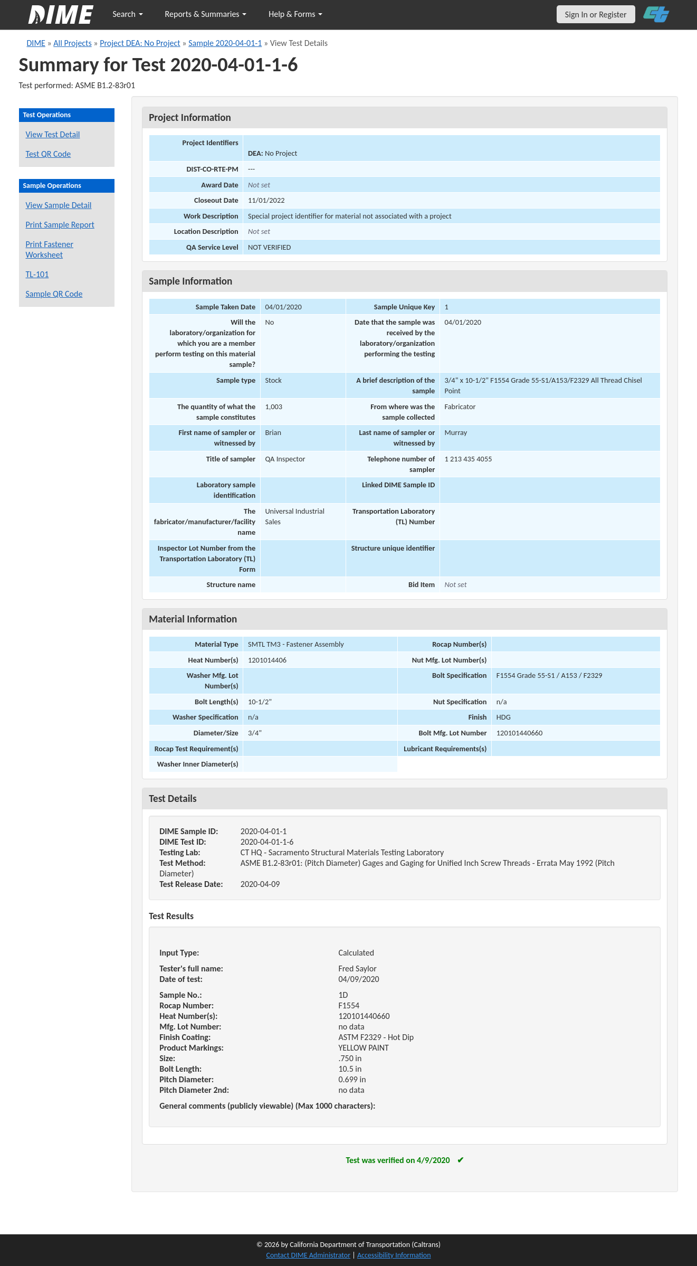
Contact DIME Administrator (308, 1255)
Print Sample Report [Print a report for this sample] (60, 225)
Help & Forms (295, 14)
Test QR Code (48, 154)
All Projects (72, 43)
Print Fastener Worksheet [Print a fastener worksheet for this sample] (50, 249)
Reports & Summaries (206, 14)
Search (128, 14)
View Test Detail (53, 134)
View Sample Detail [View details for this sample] (59, 205)
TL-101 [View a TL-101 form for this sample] (37, 274)
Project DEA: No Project (140, 43)
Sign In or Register (596, 15)
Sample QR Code (54, 294)
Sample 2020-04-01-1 (225, 43)
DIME (36, 43)
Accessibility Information (394, 1255)
